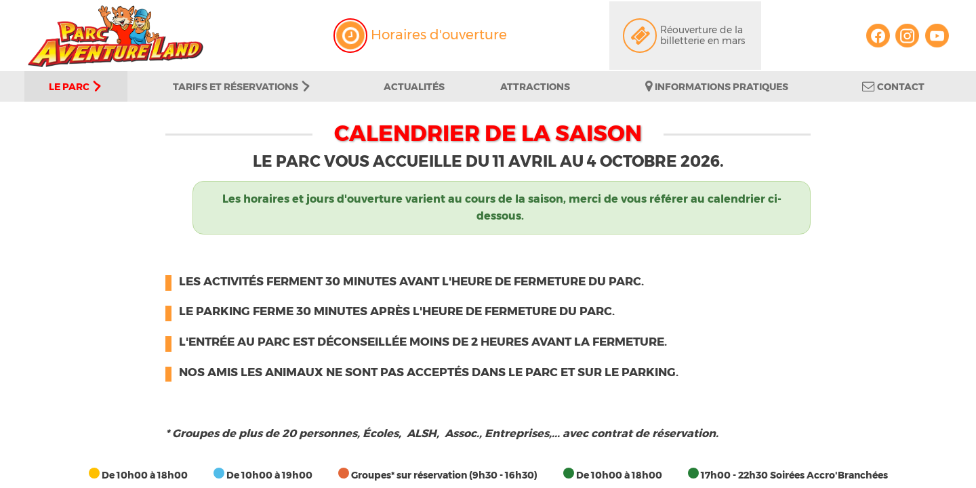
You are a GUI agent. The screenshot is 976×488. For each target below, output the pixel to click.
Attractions (535, 87)
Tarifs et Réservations (241, 87)
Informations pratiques (716, 86)
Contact (893, 86)
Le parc (75, 87)
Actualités (414, 87)
